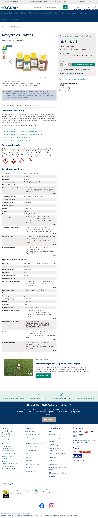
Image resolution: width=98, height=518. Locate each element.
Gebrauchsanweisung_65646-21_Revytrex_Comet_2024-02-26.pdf (22, 136)
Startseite (5, 28)
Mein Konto (28, 454)
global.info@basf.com (65, 92)
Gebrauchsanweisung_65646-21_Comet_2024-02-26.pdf (19, 130)
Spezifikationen (34, 107)
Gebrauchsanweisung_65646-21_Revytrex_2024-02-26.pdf (19, 133)
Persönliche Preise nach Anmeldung (38, 1)
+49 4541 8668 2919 (10, 453)
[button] (10, 63)
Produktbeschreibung (8, 107)
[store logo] (11, 7)
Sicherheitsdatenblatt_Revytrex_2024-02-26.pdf (16, 142)
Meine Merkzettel (76, 9)
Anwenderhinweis (22, 107)
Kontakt (27, 467)
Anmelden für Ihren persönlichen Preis (75, 37)
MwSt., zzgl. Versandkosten (24, 513)
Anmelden (86, 9)
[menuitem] (7, 14)
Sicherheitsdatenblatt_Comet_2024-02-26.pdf (16, 139)
